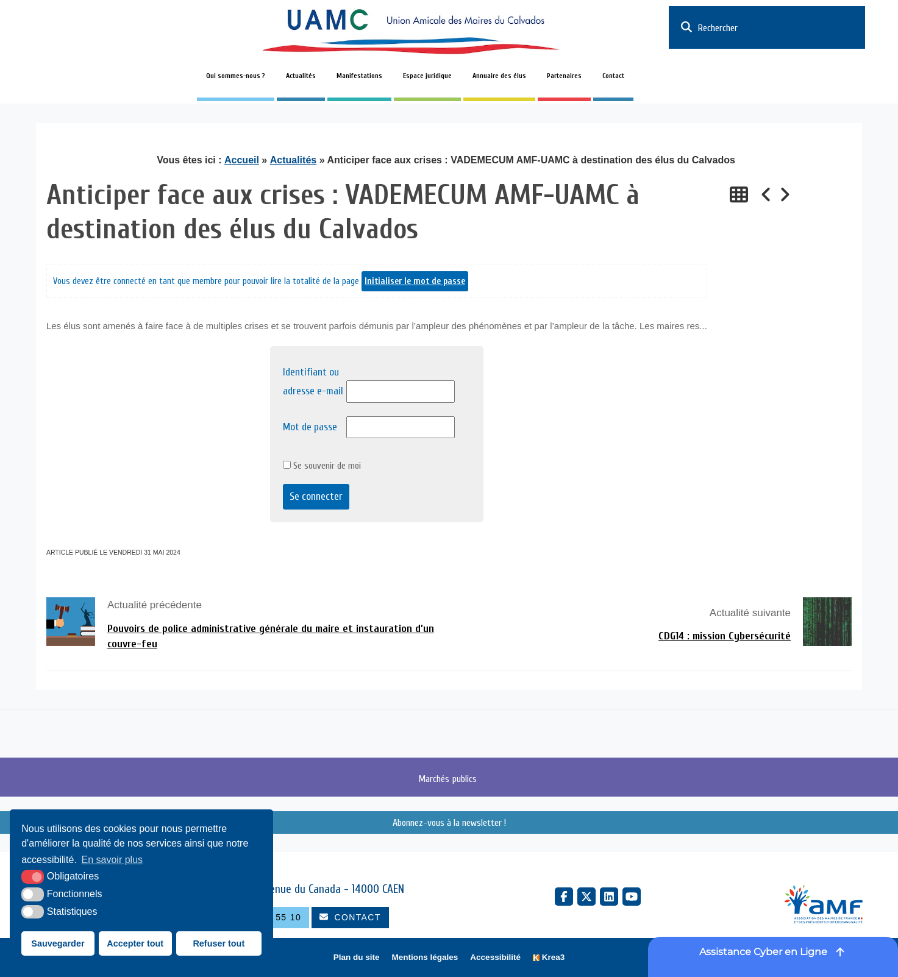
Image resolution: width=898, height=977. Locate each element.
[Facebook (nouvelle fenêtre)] (564, 896)
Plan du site (356, 957)
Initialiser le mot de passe (415, 281)
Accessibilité (495, 957)
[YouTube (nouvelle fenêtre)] (631, 896)
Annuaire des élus (499, 76)
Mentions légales (425, 957)
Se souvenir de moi (322, 465)
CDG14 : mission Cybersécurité (724, 636)
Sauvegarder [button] (57, 943)
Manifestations (359, 76)
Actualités (301, 76)
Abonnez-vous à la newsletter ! (449, 822)
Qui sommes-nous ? (235, 76)
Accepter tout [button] (135, 943)
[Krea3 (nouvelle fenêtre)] (549, 957)
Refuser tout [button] (218, 943)
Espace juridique (427, 76)
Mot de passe (310, 427)
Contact (613, 76)
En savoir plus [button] (112, 859)
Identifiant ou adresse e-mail (313, 381)
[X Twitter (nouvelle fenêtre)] (586, 896)
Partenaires (564, 76)
